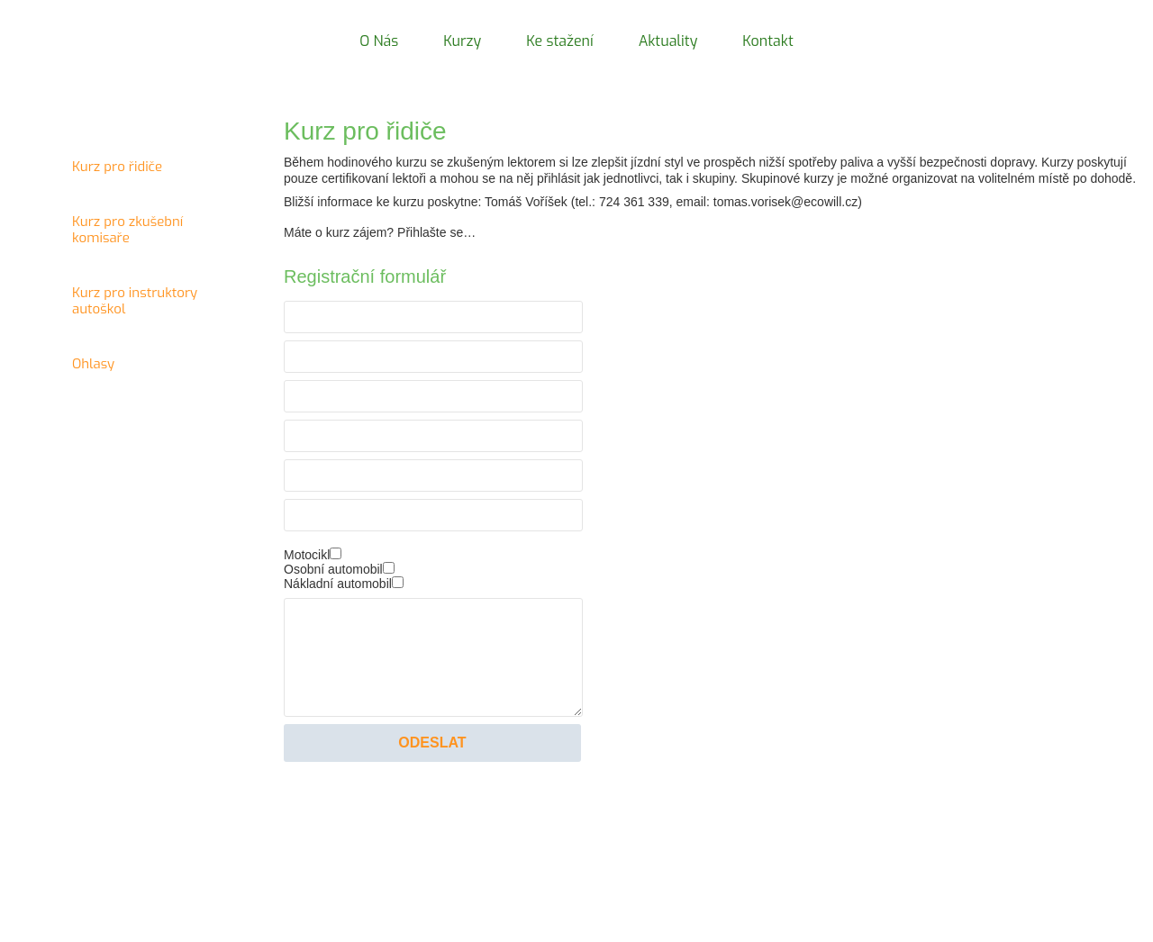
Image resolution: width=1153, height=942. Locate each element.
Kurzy (462, 41)
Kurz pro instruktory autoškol (122, 310)
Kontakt (767, 41)
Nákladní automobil (338, 583)
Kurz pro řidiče (122, 176)
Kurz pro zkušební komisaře (122, 239)
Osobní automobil (333, 569)
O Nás (378, 41)
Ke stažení (559, 41)
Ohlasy (122, 373)
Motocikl (307, 555)
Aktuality (668, 41)
